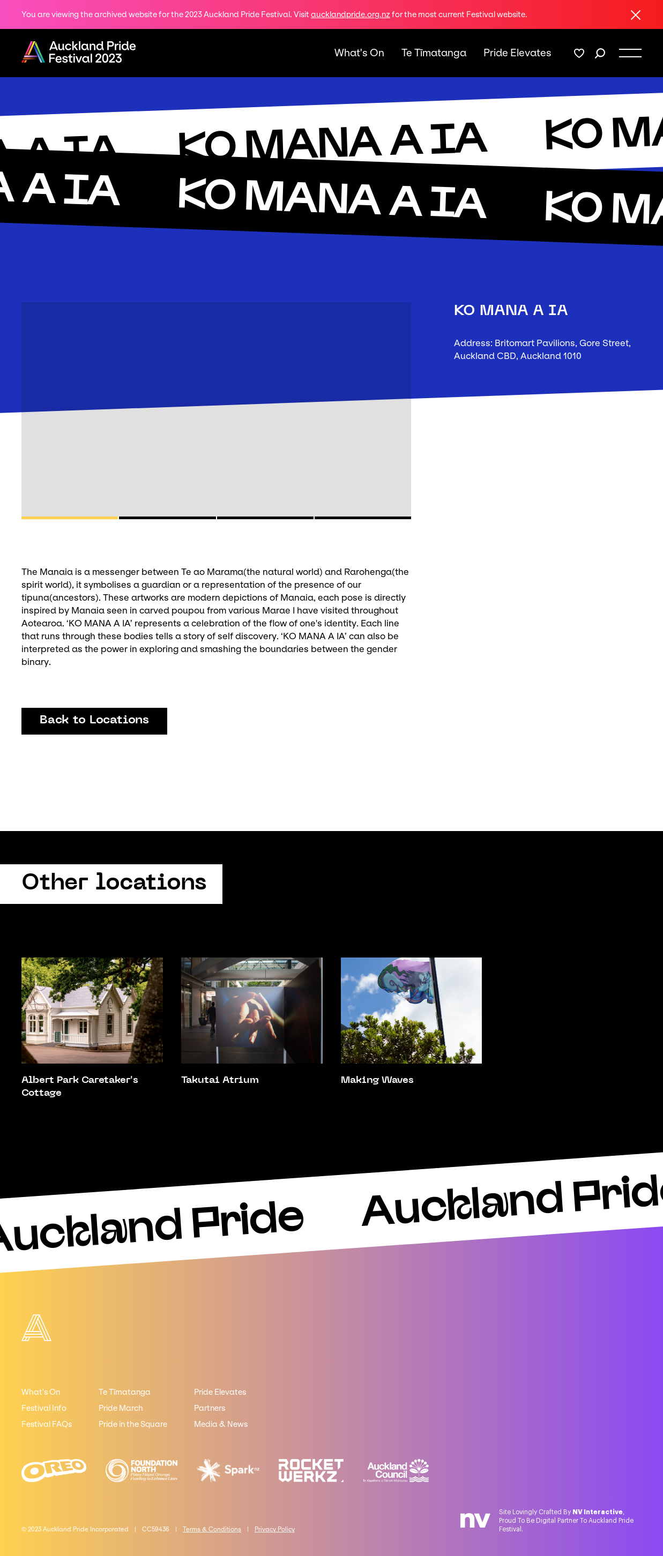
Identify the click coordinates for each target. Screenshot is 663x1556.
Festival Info (43, 1408)
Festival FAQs (46, 1424)
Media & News (221, 1424)
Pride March (121, 1408)
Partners (209, 1408)
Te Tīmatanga (433, 53)
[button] (69, 518)
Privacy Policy (275, 1529)
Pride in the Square (133, 1424)
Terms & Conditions (212, 1529)
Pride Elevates (517, 53)
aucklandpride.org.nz (350, 14)
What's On (359, 53)
